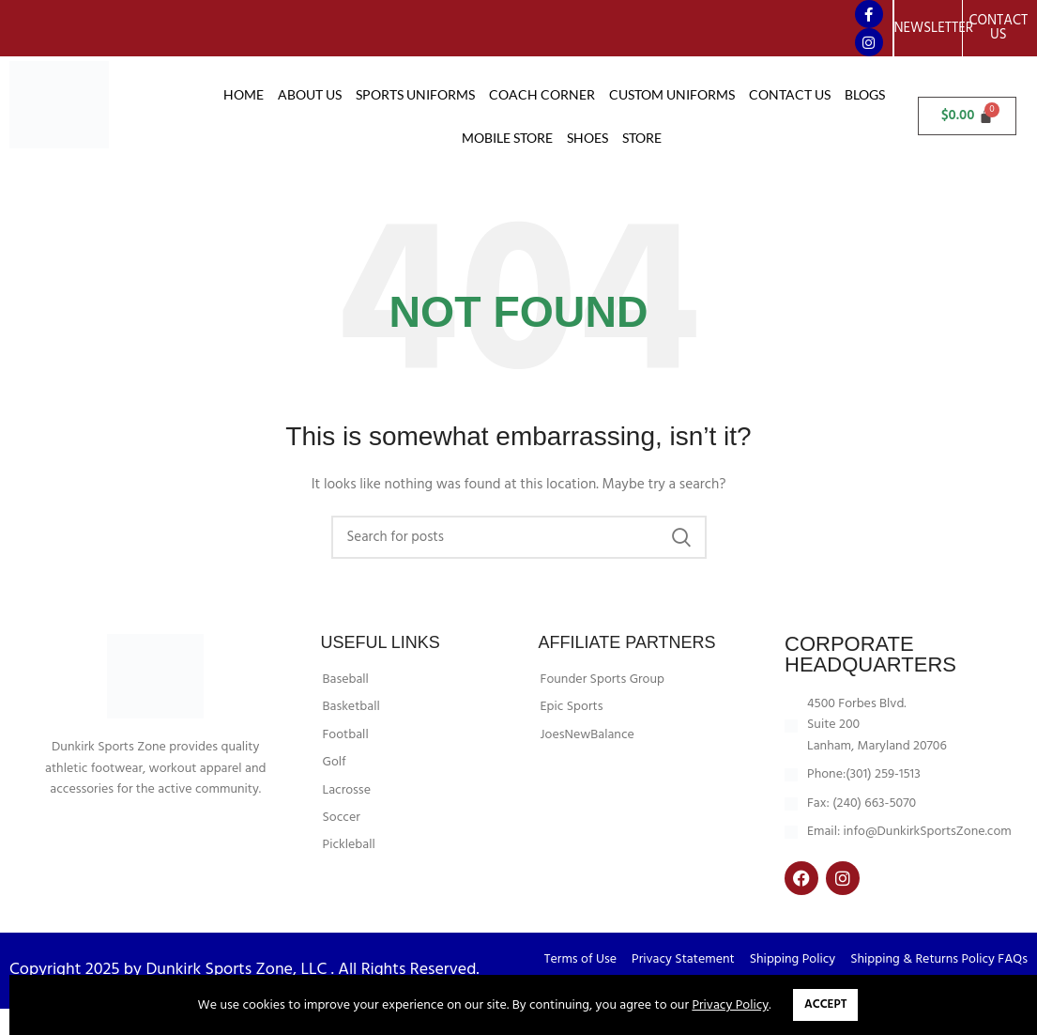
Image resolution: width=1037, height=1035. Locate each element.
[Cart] (967, 116)
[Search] (519, 563)
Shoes (587, 138)
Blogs (865, 94)
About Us (310, 94)
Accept (825, 1004)
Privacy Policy (730, 1005)
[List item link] (416, 706)
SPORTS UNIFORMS (415, 94)
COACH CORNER (542, 94)
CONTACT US (790, 94)
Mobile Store (507, 138)
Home (243, 94)
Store (642, 138)
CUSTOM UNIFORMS (672, 94)
